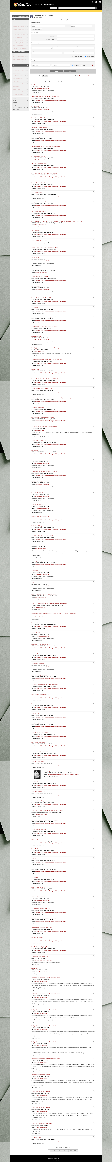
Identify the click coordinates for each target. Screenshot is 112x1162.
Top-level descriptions (77, 56)
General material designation (70, 51)
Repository (52, 36)
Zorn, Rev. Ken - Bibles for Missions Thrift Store (43, 918)
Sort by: (77, 76)
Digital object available (58, 46)
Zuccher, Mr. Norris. (36, 632)
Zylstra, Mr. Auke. (35, 106)
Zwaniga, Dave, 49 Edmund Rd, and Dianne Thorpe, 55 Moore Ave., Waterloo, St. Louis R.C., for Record (57, 221)
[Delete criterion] (93, 26)
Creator (15, 65)
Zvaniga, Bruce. (35, 257)
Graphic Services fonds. (19, 27)
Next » (75, 1150)
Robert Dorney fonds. (18, 43)
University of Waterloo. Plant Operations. (23, 92)
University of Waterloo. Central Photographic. (24, 84)
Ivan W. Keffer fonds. (40, 548)
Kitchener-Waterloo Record (19, 70)
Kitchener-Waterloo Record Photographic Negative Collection (50, 100)
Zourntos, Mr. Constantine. (38, 896)
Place (14, 100)
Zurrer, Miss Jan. (35, 286)
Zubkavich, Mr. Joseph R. (37, 663)
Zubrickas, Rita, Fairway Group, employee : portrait (44, 653)
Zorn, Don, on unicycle (37, 937)
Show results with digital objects (56, 81)
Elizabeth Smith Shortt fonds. (20, 48)
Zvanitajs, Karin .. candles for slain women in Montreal (45, 247)
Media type (16, 110)
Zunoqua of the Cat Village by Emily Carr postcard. (44, 426)
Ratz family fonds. (39, 351)
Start (33, 63)
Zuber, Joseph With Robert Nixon (39, 732)
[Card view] (43, 76)
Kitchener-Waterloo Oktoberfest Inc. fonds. (24, 35)
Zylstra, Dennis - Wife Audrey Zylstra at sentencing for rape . (46, 118)
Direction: (86, 76)
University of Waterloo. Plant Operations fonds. (25, 45)
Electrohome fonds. (18, 37)
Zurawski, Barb (35, 369)
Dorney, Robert (16, 89)
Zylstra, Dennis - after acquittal (39, 127)
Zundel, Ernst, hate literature (38, 440)
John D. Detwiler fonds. (41, 972)
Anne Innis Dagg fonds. (41, 981)
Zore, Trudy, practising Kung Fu (39, 947)
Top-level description (50, 39)
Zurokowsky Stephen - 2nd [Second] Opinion (42, 298)
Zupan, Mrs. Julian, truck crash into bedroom (42, 417)
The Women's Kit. (39, 430)
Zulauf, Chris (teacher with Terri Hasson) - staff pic (44, 471)
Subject (15, 103)
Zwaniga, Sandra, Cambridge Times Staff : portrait (44, 173)
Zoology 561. (34, 968)
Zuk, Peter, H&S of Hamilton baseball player (42, 535)
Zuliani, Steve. (35, 459)
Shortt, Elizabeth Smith (18, 95)
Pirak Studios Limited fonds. (20, 32)
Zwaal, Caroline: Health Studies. (39, 240)
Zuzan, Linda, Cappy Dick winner (39, 276)
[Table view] (46, 76)
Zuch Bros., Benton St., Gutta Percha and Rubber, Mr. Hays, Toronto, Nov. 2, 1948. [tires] (53, 613)
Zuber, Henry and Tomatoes (38, 829)
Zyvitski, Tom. (34, 84)
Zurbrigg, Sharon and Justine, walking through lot (44, 317)
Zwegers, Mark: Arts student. (38, 156)
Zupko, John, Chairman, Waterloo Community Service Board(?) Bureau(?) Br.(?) (51, 398)
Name (14, 98)
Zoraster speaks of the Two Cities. (40, 956)
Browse (53, 8)
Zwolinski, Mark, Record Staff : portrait (41, 137)
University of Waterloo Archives (21, 59)
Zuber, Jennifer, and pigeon (38, 801)
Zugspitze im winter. (36, 545)
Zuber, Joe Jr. (34, 781)
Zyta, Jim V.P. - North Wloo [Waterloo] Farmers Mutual (45, 96)
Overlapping (75, 65)
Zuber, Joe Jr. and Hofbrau (38, 761)
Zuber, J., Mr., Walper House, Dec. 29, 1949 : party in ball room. (47, 810)
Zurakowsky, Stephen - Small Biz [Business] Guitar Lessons (46, 378)
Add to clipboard (94, 84)
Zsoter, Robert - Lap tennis (38, 887)
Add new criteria (37, 29)
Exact (83, 65)
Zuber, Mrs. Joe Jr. (36, 713)
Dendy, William (16, 86)
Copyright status (35, 51)
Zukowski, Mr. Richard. (37, 493)
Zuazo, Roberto (35, 877)
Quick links (100, 2)
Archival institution (19, 52)
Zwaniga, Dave (35, 230)
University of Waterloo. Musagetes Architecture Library (27, 62)
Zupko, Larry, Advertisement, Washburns (41, 388)
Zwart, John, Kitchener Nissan (39, 163)
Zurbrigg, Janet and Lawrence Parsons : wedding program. (46, 348)
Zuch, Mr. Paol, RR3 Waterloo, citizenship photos (43, 594)
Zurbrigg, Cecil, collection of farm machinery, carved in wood (46, 359)
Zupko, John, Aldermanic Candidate (40, 407)
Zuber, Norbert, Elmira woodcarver (40, 694)
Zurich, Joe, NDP (35, 307)
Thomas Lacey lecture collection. (43, 960)
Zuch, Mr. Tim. (35, 582)
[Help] (91, 65)
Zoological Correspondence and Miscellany (42, 1123)
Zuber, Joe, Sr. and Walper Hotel (39, 742)
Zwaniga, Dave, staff (36, 192)
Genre (14, 105)
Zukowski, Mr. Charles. (37, 504)
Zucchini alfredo (35, 623)
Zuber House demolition (37, 868)
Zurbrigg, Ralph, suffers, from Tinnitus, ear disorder (44, 326)
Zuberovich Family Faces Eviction (39, 675)
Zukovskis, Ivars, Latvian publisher (40, 516)
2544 (71, 1150)
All (13, 21)
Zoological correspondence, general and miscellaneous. (45, 977)
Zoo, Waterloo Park (36, 1137)
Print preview (34, 76)
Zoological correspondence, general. (40, 1074)
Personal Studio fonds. (18, 29)
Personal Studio (17, 73)
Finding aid (76, 46)
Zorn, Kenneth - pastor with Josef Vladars (41, 927)
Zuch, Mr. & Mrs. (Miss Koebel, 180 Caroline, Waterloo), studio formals (49, 603)
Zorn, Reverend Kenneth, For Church (40, 908)
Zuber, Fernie (34, 839)
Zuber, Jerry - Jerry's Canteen (38, 791)
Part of (15, 19)
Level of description (19, 107)
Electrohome (16, 81)
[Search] (77, 8)
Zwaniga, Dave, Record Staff (38, 211)
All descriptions (89, 56)
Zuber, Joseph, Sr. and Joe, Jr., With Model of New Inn (44, 723)
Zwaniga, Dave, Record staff (38, 202)
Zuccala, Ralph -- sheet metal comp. (40, 644)
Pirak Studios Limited (18, 76)
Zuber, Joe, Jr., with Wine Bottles (39, 751)
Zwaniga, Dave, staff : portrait (38, 182)
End (52, 63)
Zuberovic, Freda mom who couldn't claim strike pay (44, 684)
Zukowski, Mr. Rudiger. (37, 481)
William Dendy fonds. (18, 40)
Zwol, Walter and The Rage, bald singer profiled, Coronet (45, 146)
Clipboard (92, 2)
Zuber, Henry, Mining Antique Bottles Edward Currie (44, 820)
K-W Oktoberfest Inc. (18, 78)
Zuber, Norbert (35, 704)
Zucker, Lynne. (35, 570)
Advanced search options (63, 20)
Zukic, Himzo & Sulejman (37, 526)
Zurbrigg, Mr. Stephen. (37, 336)
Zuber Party (34, 858)
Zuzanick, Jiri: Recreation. (37, 269)
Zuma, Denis (34, 450)
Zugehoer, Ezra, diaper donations (39, 561)
